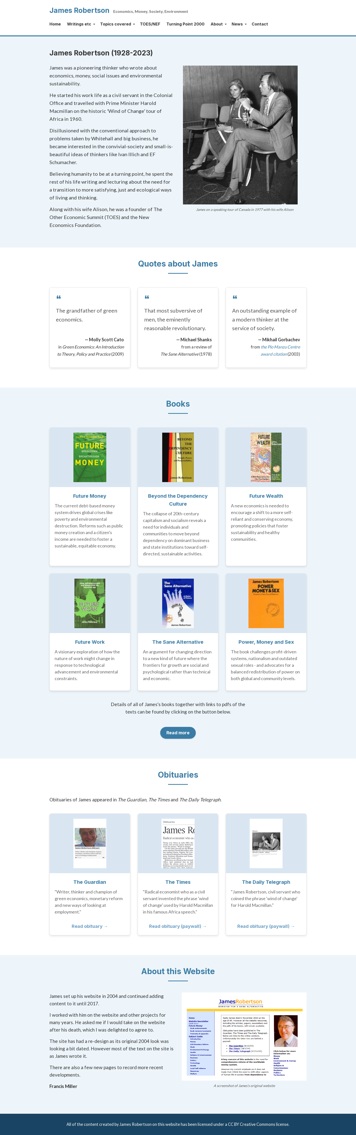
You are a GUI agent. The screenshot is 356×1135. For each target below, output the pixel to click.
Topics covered (115, 24)
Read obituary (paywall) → (178, 926)
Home (55, 24)
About (217, 24)
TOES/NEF (150, 24)
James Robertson (79, 10)
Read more (178, 732)
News (237, 24)
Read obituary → (90, 926)
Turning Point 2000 (185, 24)
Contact (260, 24)
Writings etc (79, 24)
